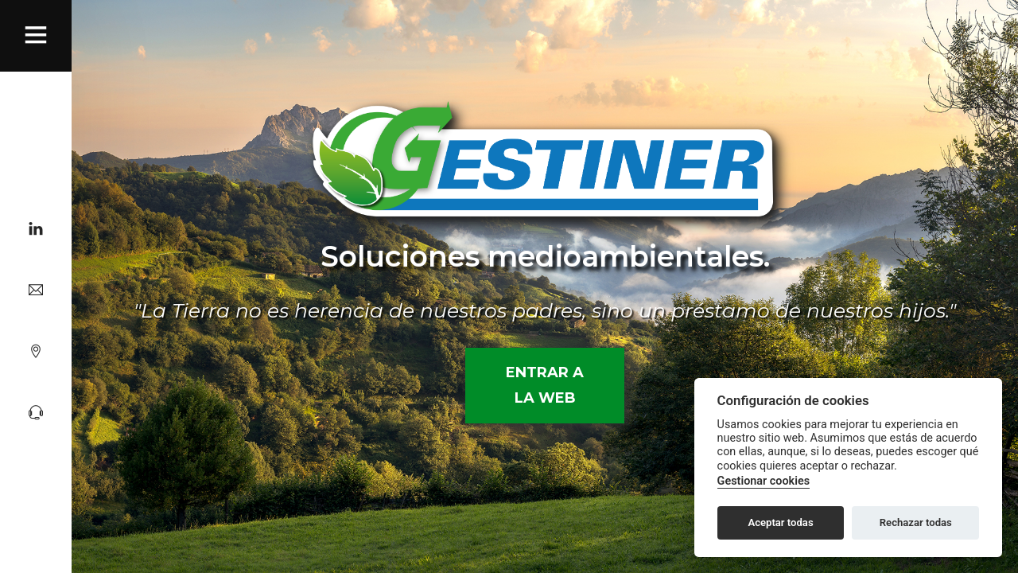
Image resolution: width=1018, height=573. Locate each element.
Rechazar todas (916, 522)
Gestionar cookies (763, 481)
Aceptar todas (780, 522)
